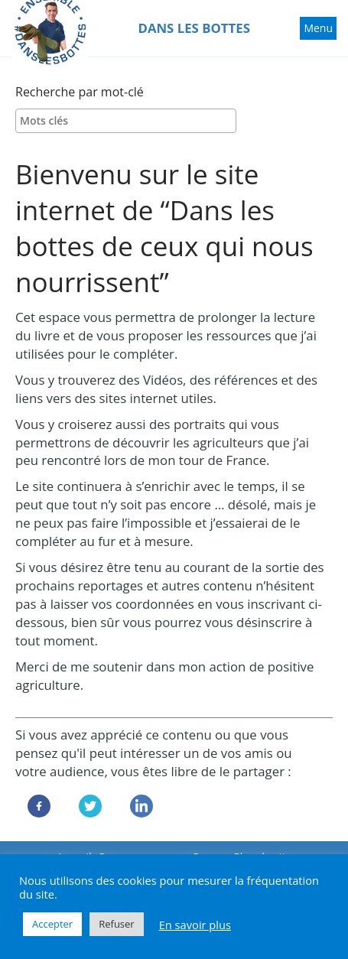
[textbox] (129, 120)
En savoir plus (195, 924)
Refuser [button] (116, 924)
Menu (320, 30)
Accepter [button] (52, 924)
